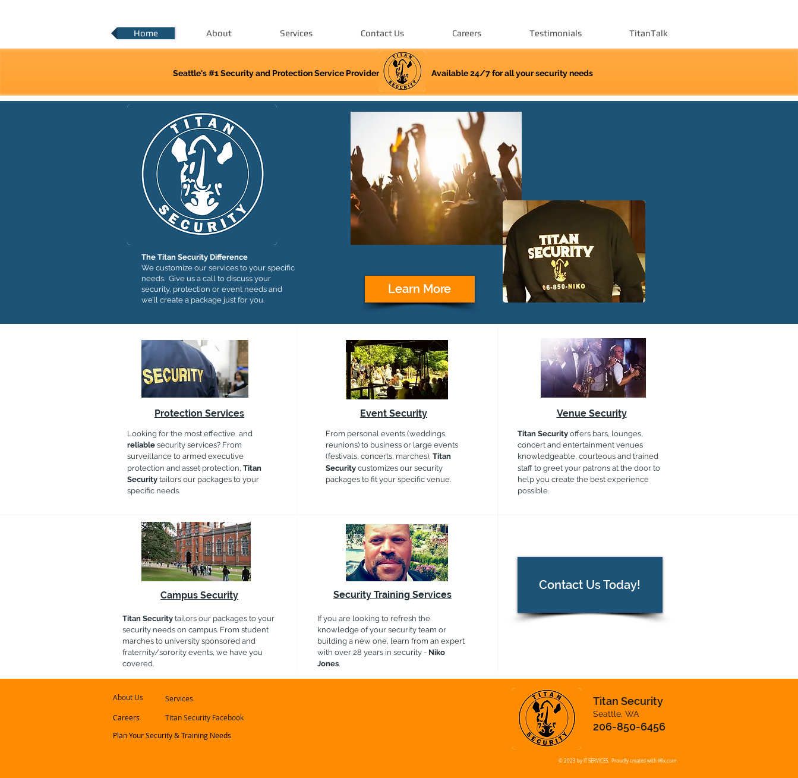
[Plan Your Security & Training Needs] (172, 735)
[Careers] (145, 717)
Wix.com (667, 761)
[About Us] (147, 697)
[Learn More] (420, 289)
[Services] (197, 698)
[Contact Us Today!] (590, 585)
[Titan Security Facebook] (204, 717)
